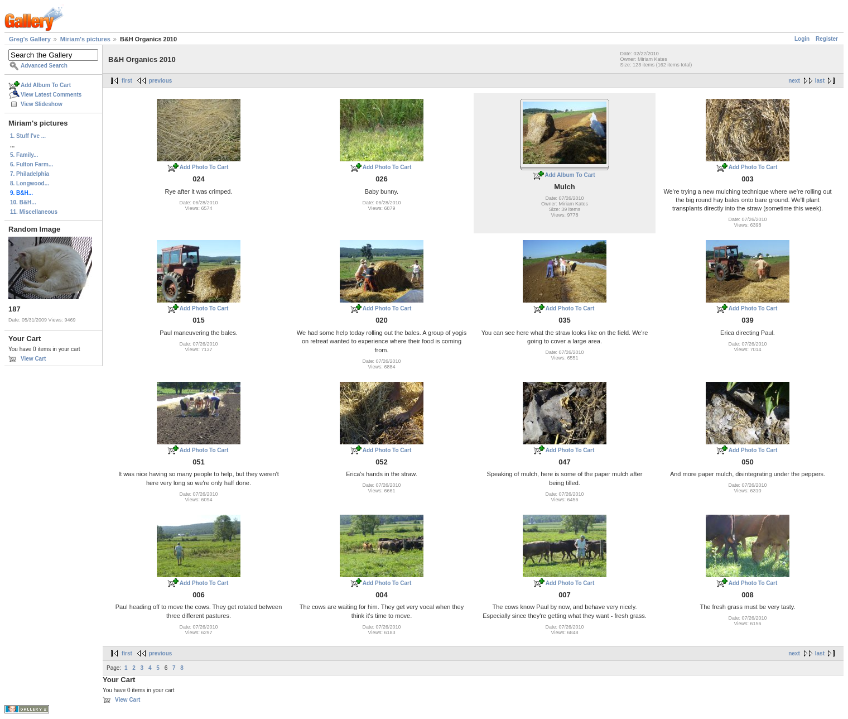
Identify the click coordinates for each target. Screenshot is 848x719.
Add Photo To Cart (204, 167)
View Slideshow (41, 104)
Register (827, 39)
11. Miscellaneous (33, 212)
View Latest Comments (51, 95)
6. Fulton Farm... (31, 164)
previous (160, 81)
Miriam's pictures (85, 39)
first (127, 81)
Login (802, 39)
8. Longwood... (29, 183)
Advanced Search (44, 66)
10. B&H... (23, 202)
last (820, 81)
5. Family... (24, 155)
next (794, 81)
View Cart (33, 359)
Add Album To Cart (46, 85)
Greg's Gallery (30, 39)
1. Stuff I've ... (28, 136)
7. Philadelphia (29, 174)
